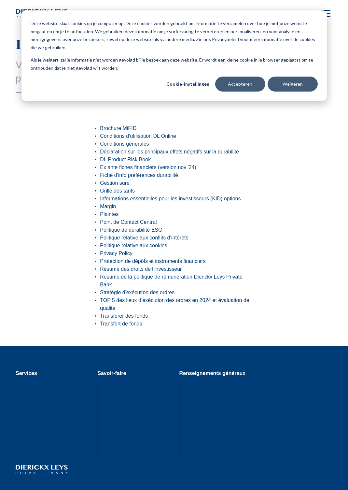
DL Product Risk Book (125, 159)
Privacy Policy (116, 253)
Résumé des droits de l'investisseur (141, 269)
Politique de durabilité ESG (131, 230)
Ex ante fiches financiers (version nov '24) (148, 167)
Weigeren (293, 84)
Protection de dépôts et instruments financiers (153, 261)
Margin (108, 206)
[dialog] (174, 55)
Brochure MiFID (118, 128)
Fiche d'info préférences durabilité (139, 175)
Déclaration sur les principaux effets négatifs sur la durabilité (169, 151)
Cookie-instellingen (187, 84)
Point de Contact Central (128, 222)
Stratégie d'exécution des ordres (137, 292)
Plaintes (109, 214)
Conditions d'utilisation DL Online (138, 136)
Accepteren (240, 84)
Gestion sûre (115, 183)
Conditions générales (124, 144)
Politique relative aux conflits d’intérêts (144, 237)
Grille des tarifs (117, 191)
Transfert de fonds (121, 323)
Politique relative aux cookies (133, 245)
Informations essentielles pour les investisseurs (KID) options (170, 198)
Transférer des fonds (124, 316)
